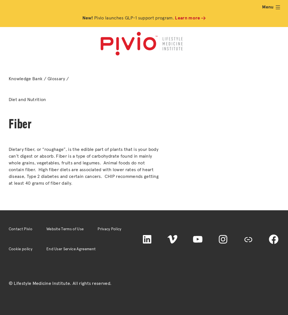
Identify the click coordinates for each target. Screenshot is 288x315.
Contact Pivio (20, 229)
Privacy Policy (109, 229)
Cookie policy (20, 249)
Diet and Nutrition (27, 99)
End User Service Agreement (71, 249)
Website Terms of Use (65, 229)
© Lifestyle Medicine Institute (39, 283)
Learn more (187, 18)
